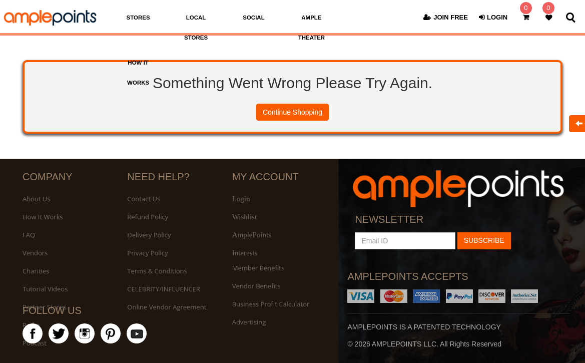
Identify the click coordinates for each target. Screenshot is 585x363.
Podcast (35, 342)
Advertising (249, 321)
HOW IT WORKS (138, 73)
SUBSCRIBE (484, 240)
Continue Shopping (292, 112)
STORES (138, 18)
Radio (31, 324)
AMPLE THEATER (311, 28)
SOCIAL (253, 18)
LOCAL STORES (196, 28)
